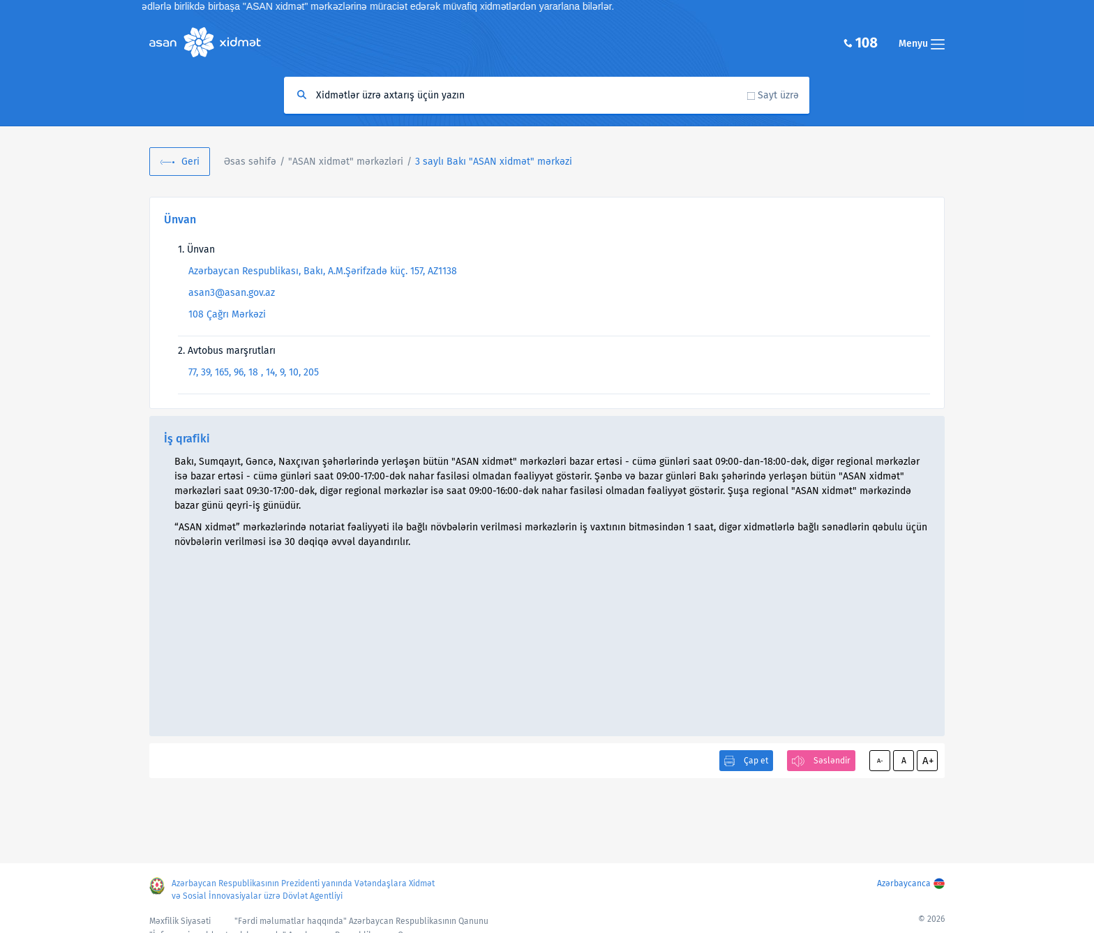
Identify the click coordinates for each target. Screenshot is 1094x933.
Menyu (922, 44)
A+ (928, 760)
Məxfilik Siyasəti (180, 921)
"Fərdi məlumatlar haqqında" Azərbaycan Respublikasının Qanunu (361, 921)
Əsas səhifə (250, 161)
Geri (190, 161)
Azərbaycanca (904, 883)
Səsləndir (832, 761)
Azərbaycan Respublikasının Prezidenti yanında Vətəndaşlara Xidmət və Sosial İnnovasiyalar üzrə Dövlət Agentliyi (303, 890)
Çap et (756, 761)
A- (880, 760)
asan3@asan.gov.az (231, 293)
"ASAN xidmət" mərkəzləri (345, 161)
